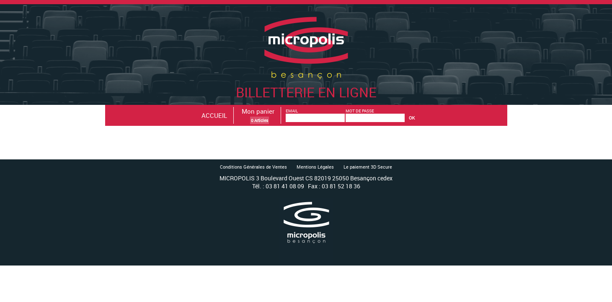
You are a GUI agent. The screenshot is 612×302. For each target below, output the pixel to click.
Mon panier (258, 111)
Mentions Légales (315, 167)
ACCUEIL (214, 115)
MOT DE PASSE (360, 111)
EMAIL (292, 111)
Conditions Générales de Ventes (253, 167)
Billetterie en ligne (306, 83)
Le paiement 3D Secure (367, 167)
